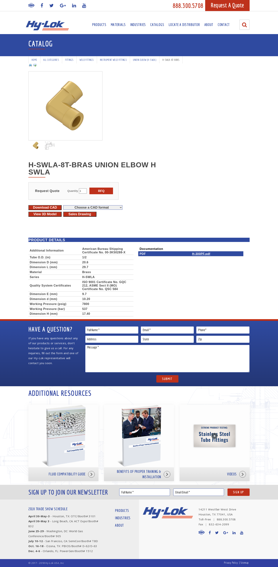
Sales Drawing (79, 214)
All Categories (51, 59)
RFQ (101, 191)
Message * (167, 358)
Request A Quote (227, 5)
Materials (118, 24)
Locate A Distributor (184, 24)
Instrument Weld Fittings (113, 59)
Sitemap (244, 562)
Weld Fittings (86, 59)
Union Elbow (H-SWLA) (144, 59)
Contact (224, 24)
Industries (138, 24)
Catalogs (157, 24)
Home (34, 59)
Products (99, 24)
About (208, 24)
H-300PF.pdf (201, 253)
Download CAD (45, 207)
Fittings (69, 59)
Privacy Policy (231, 562)
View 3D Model (45, 214)
